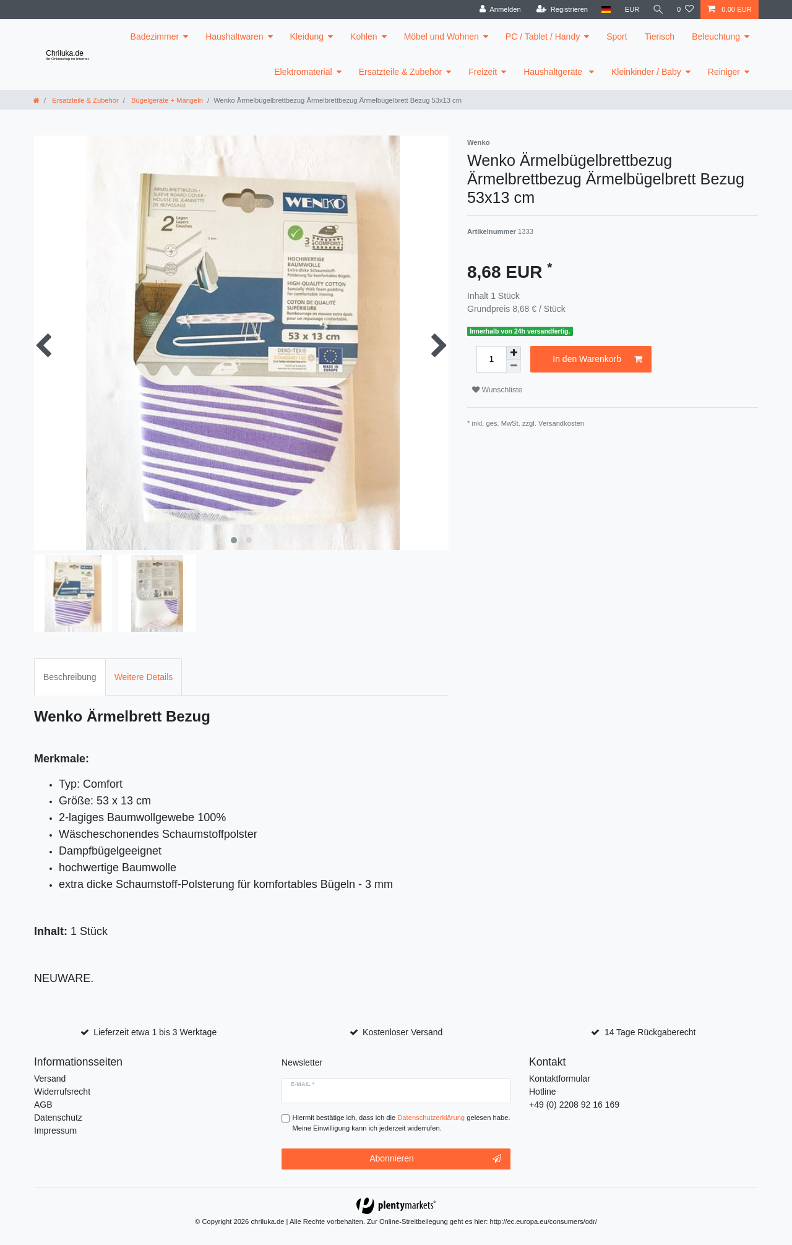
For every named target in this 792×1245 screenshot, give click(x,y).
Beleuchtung (716, 36)
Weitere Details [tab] (143, 677)
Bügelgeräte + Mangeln (166, 100)
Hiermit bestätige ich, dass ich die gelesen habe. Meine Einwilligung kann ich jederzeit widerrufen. (401, 1123)
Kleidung (307, 36)
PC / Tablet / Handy (543, 36)
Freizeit (482, 72)
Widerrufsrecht (62, 1091)
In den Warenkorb (597, 359)
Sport (616, 36)
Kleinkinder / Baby (646, 72)
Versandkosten (561, 423)
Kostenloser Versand (402, 1032)
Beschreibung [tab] (70, 677)
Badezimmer (155, 36)
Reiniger (724, 72)
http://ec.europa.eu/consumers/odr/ (543, 1221)
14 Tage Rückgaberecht (650, 1032)
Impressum (55, 1130)
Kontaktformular (559, 1078)
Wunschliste (497, 390)
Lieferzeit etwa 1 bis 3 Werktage (155, 1032)
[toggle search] (657, 9)
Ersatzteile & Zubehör (400, 72)
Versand (50, 1078)
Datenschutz (58, 1117)
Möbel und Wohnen (441, 36)
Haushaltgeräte (554, 72)
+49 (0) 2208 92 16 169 (574, 1104)
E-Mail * (302, 1084)
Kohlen (363, 36)
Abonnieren (435, 1159)
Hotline (542, 1091)
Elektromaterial (303, 72)
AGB (43, 1104)
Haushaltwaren (234, 36)
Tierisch (660, 36)
